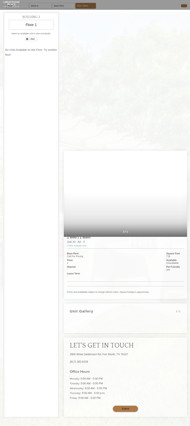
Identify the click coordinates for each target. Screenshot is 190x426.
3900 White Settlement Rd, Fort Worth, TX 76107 (99, 354)
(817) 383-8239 (79, 361)
